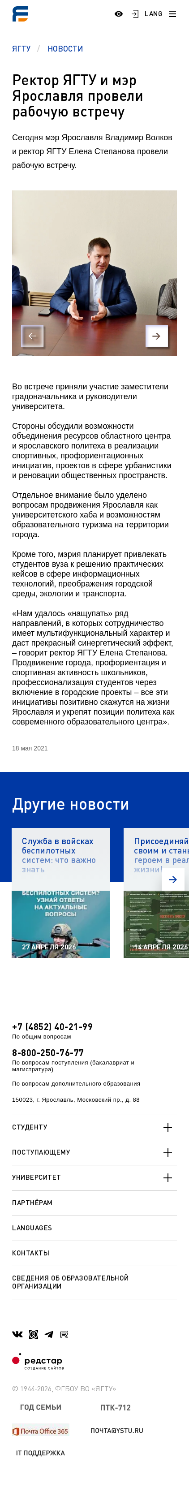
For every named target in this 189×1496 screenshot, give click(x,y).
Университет (94, 1178)
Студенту (94, 1128)
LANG (154, 13)
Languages (32, 1228)
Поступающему (94, 1153)
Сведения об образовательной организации (70, 1281)
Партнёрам (32, 1203)
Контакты (30, 1253)
